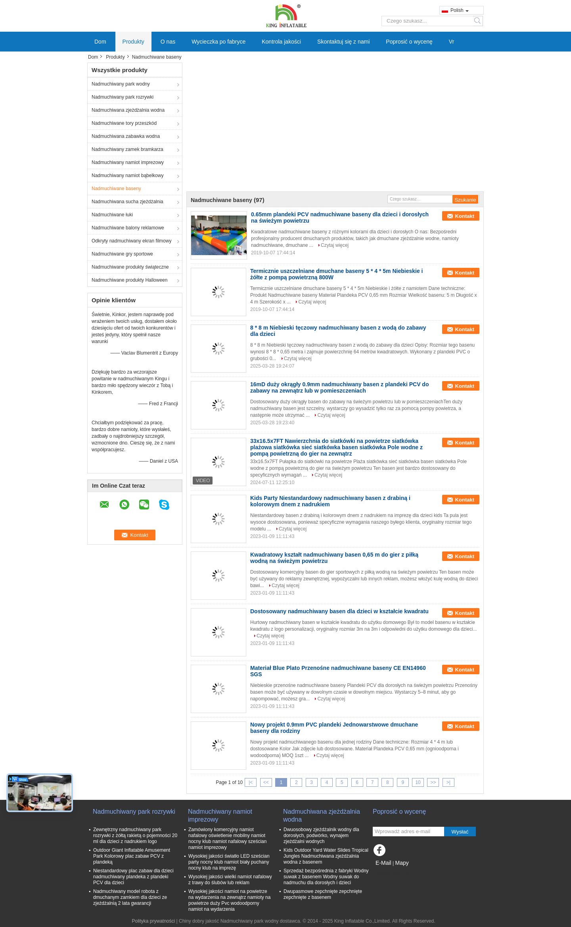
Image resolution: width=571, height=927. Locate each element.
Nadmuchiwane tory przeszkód (124, 123)
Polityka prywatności (153, 921)
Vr (451, 41)
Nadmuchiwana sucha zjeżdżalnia (127, 201)
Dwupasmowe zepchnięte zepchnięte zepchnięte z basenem (323, 894)
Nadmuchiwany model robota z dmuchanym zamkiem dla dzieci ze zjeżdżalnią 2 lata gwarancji (130, 897)
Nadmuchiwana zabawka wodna (126, 136)
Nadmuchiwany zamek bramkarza (127, 149)
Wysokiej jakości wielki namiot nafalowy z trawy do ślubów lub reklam (230, 879)
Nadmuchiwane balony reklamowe (128, 228)
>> (433, 782)
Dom (100, 41)
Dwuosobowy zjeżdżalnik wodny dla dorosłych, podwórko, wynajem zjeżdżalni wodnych (321, 835)
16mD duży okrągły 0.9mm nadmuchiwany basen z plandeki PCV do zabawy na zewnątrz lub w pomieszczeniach (339, 387)
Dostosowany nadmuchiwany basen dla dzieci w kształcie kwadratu (339, 611)
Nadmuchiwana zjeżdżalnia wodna (128, 110)
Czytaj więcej (335, 245)
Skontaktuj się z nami (343, 41)
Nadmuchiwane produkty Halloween (129, 280)
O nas (168, 41)
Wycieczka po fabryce (218, 41)
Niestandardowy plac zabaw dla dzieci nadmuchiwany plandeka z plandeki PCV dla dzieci (133, 876)
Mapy (401, 863)
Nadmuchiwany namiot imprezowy (128, 162)
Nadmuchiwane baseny (116, 188)
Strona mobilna (391, 873)
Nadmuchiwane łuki (112, 214)
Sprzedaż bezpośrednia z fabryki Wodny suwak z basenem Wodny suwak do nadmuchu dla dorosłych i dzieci (326, 876)
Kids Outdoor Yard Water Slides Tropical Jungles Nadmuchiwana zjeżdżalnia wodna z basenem (326, 856)
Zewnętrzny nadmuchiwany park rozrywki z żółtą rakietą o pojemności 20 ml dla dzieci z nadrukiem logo (135, 835)
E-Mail (383, 863)
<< (266, 782)
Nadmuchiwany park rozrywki (122, 97)
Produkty (133, 41)
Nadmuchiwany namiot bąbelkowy (127, 175)
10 (417, 782)
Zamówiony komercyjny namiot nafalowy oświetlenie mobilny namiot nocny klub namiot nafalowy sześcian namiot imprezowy (227, 838)
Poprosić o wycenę (409, 41)
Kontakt (464, 216)
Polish (459, 10)
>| (448, 782)
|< (251, 782)
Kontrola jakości (281, 41)
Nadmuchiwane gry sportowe (122, 254)
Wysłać (460, 832)
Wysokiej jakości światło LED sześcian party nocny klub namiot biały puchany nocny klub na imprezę (229, 862)
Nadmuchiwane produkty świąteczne (130, 267)
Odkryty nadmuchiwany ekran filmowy (131, 241)
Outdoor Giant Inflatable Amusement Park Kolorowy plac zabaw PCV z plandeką (131, 856)
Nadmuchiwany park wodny (121, 84)
